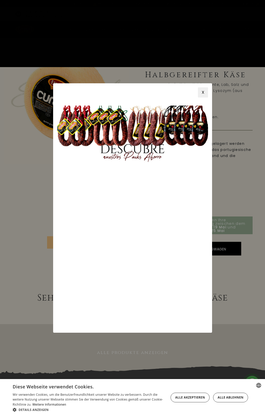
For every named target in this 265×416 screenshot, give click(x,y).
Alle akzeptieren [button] (190, 397)
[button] (90, 409)
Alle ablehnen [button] (230, 397)
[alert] (132, 397)
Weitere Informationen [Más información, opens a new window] (49, 404)
